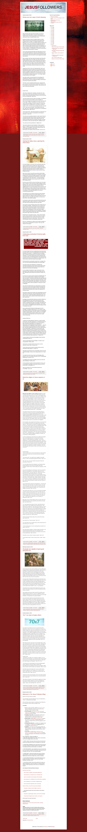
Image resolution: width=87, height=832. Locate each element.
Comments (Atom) (30, 820)
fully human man (34, 711)
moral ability (36, 688)
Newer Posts (25, 818)
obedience (24, 610)
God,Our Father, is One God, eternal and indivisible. (32, 785)
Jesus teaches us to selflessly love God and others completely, (35, 779)
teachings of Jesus (26, 229)
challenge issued (28, 719)
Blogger (53, 826)
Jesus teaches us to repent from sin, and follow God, (33, 774)
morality (39, 688)
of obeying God (36, 718)
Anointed (40, 711)
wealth (26, 136)
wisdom (28, 136)
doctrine (29, 814)
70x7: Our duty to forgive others (32, 615)
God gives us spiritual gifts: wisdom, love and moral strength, (34, 793)
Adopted (26, 712)
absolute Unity (42, 707)
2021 (52, 31)
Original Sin (28, 610)
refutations (31, 610)
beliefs (26, 814)
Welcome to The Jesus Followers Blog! (34, 694)
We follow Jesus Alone (27, 770)
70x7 (26, 687)
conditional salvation (35, 687)
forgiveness (40, 687)
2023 (52, 28)
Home (37, 818)
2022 (52, 30)
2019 (52, 34)
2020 (52, 33)
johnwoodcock (45, 826)
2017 (52, 37)
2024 (52, 27)
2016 (52, 38)
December (53, 45)
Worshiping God (32, 732)
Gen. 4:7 (36, 585)
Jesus (24, 688)
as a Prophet (37, 712)
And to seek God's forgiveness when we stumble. (32, 783)
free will (43, 687)
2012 (52, 44)
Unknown (53, 65)
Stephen (53, 64)
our (30, 724)
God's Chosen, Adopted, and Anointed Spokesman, (33, 772)
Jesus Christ (27, 688)
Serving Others (38, 732)
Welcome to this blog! (54, 16)
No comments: (35, 132)
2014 (52, 41)
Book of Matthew (29, 687)
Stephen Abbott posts (37, 610)
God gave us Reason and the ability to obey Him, (32, 788)
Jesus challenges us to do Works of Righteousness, (33, 781)
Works (32, 724)
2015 (52, 40)
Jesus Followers (31, 688)
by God (29, 712)
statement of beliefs (30, 815)
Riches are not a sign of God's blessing (34, 17)
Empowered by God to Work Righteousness (55, 20)
